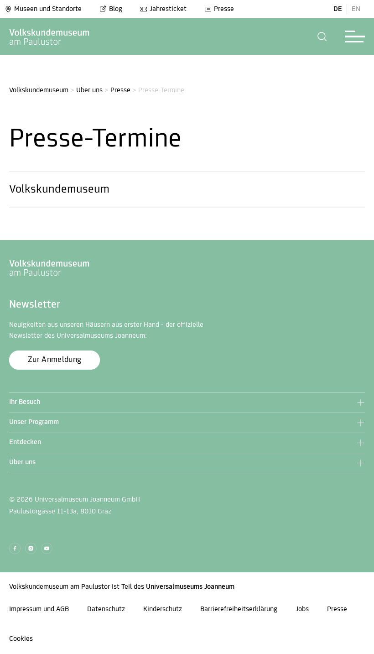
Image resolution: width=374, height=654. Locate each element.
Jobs (302, 609)
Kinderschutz (162, 609)
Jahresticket (163, 9)
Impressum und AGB (39, 609)
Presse (219, 9)
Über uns (89, 90)
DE (337, 9)
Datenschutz (106, 609)
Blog (110, 9)
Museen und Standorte (43, 9)
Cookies (21, 639)
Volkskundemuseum (38, 90)
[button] (322, 36)
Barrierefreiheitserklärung (238, 609)
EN (356, 9)
